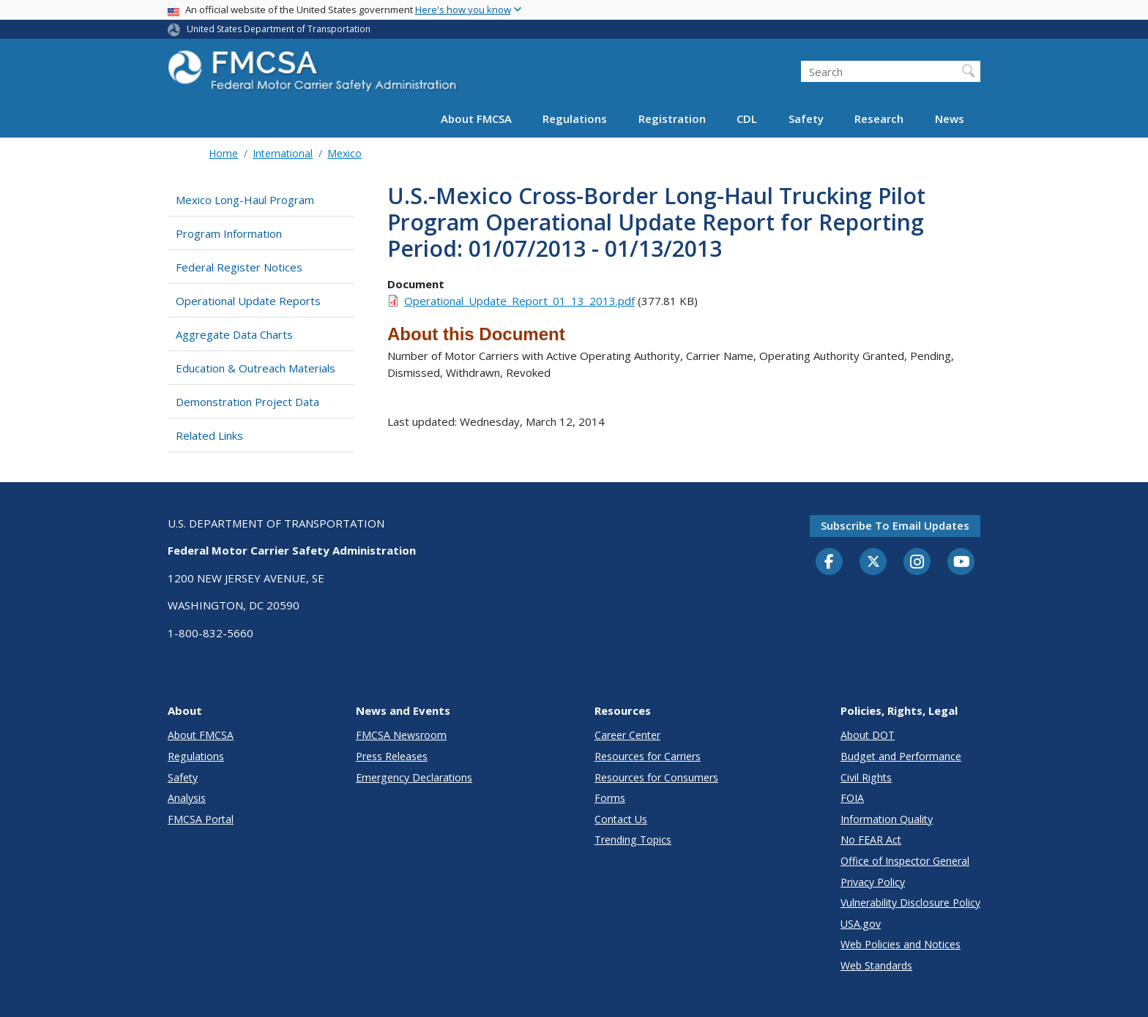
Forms (609, 798)
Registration (672, 118)
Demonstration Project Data (247, 401)
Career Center (627, 735)
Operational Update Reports (248, 300)
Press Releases (392, 756)
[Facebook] (829, 562)
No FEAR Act (870, 840)
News (949, 118)
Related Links (209, 435)
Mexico (344, 153)
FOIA (852, 798)
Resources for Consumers (656, 777)
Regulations (575, 118)
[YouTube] (961, 562)
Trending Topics (632, 840)
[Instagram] (917, 563)
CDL (747, 118)
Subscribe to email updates (895, 525)
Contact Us (620, 819)
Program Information (229, 233)
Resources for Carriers (647, 756)
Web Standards (876, 965)
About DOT (867, 735)
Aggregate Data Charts (234, 334)
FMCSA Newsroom (401, 735)
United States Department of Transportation (278, 29)
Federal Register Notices (239, 267)
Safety (806, 118)
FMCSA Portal (201, 819)
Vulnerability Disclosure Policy (910, 902)
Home (223, 153)
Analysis (187, 798)
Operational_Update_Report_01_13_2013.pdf (519, 300)
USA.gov (860, 924)
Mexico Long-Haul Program (245, 199)
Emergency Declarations (414, 777)
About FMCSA (476, 118)
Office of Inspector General (904, 861)
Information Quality (886, 819)
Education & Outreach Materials (255, 368)
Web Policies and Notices (900, 944)
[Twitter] (873, 562)
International (283, 153)
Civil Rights (866, 777)
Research (878, 118)
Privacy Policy (872, 882)
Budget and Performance (900, 756)
